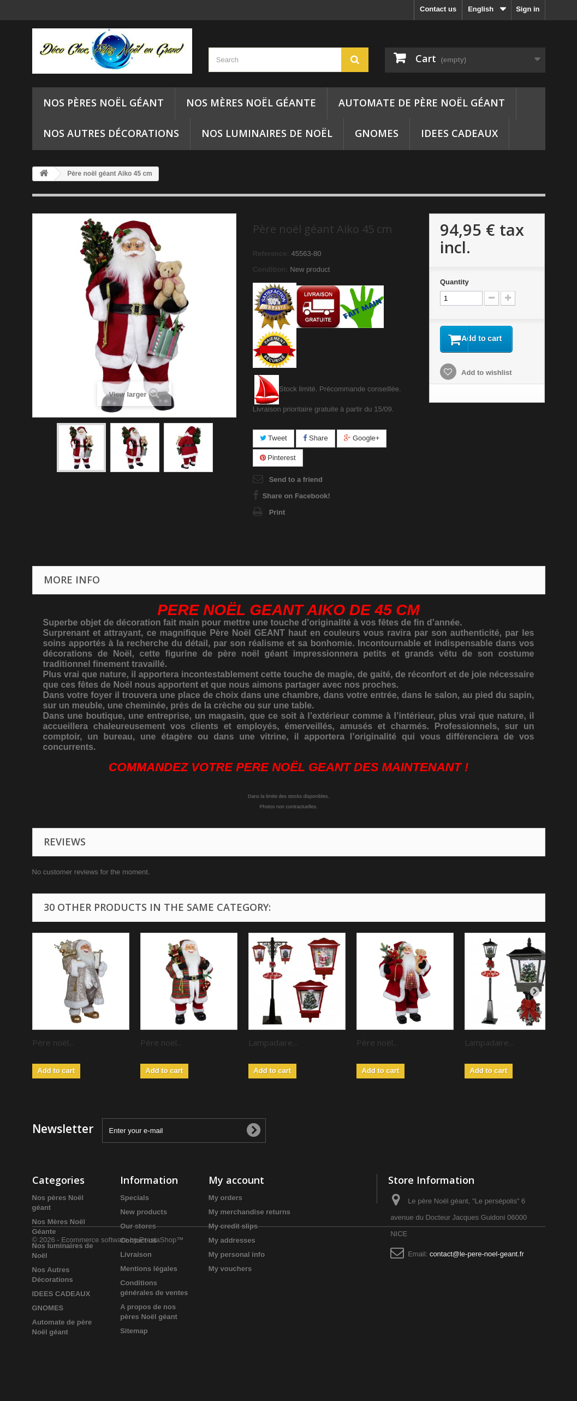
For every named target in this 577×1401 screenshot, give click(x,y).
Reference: (271, 253)
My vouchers (230, 1269)
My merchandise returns (249, 1212)
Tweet (273, 438)
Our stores (138, 1226)
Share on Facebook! (296, 496)
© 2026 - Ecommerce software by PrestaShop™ (108, 1371)
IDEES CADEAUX (459, 133)
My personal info (237, 1254)
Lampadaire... (273, 1042)
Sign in (527, 9)
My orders (225, 1198)
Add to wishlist (486, 374)
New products (143, 1212)
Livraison (136, 1254)
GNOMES (376, 133)
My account (236, 1180)
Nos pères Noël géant (103, 102)
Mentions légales (148, 1269)
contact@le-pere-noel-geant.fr (477, 1254)
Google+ (361, 438)
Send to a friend (296, 479)
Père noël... (53, 1042)
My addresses (232, 1240)
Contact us (438, 9)
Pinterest (278, 458)
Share (315, 438)
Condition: (270, 269)
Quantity (454, 282)
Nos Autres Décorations (111, 133)
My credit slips (233, 1226)
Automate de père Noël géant (421, 102)
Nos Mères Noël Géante (251, 102)
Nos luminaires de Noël (266, 133)
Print (277, 512)
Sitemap (134, 1331)
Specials (134, 1198)
